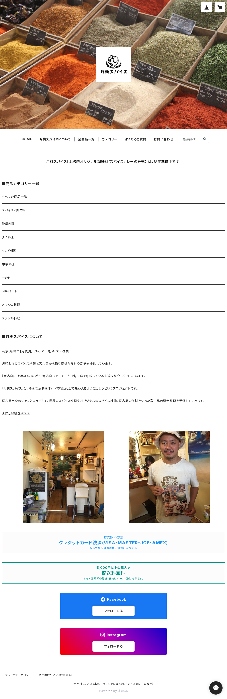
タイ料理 (8, 237)
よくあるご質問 (135, 139)
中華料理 (8, 264)
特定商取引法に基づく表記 (55, 675)
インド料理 (9, 251)
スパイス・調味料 (13, 210)
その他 (6, 278)
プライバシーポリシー (18, 675)
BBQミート (10, 291)
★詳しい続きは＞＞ (16, 413)
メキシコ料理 (11, 305)
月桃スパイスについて (55, 139)
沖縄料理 (8, 224)
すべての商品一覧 (14, 197)
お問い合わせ (163, 139)
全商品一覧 (86, 139)
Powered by (113, 691)
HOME (27, 139)
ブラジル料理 (11, 318)
